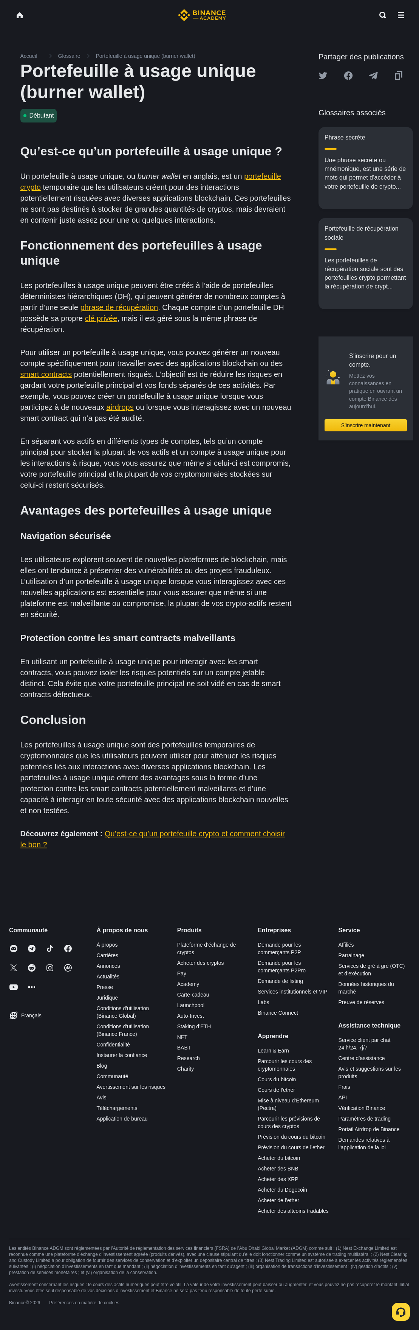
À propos (107, 945)
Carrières (107, 955)
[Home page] (202, 15)
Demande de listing (280, 981)
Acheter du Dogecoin (282, 1190)
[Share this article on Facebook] (348, 75)
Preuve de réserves (361, 1002)
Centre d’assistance (362, 1058)
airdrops (119, 407)
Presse (104, 987)
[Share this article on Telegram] (373, 75)
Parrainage (352, 955)
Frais (344, 1087)
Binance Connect (278, 1013)
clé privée (101, 318)
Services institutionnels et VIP (292, 992)
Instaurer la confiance (121, 1055)
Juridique (107, 998)
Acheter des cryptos (200, 963)
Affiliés (346, 945)
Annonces (108, 966)
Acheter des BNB (278, 1169)
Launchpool (190, 1005)
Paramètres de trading (365, 1119)
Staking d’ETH (194, 1026)
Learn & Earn (273, 1051)
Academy (188, 984)
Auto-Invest (190, 1016)
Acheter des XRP (278, 1179)
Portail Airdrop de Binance (369, 1129)
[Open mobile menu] (401, 15)
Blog (101, 1066)
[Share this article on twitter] (323, 75)
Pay (181, 973)
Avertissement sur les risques (130, 1087)
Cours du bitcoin (277, 1079)
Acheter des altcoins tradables (293, 1211)
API (343, 1097)
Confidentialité (113, 1045)
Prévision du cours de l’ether (291, 1147)
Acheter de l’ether (278, 1200)
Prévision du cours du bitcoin (291, 1137)
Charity (185, 1069)
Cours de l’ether (276, 1090)
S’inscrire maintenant (366, 425)
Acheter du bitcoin (279, 1158)
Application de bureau (121, 1119)
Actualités (107, 976)
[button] (400, 15)
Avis (101, 1097)
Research (188, 1058)
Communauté (112, 1076)
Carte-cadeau (193, 995)
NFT (182, 1037)
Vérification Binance (362, 1108)
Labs (263, 1002)
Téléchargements (116, 1108)
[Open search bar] (380, 15)
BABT (184, 1048)
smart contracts (46, 374)
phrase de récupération (119, 307)
